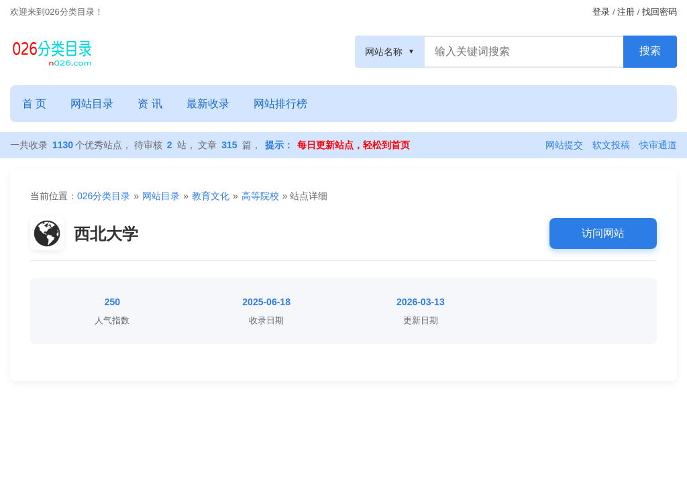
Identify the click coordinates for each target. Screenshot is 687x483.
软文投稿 (611, 145)
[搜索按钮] (650, 52)
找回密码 (659, 12)
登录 (601, 12)
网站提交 (564, 145)
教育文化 (210, 196)
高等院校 (260, 196)
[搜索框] (524, 52)
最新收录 (208, 103)
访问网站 (603, 233)
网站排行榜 (280, 103)
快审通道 (658, 145)
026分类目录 (103, 196)
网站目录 (91, 103)
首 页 (34, 103)
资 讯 (150, 103)
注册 (626, 12)
